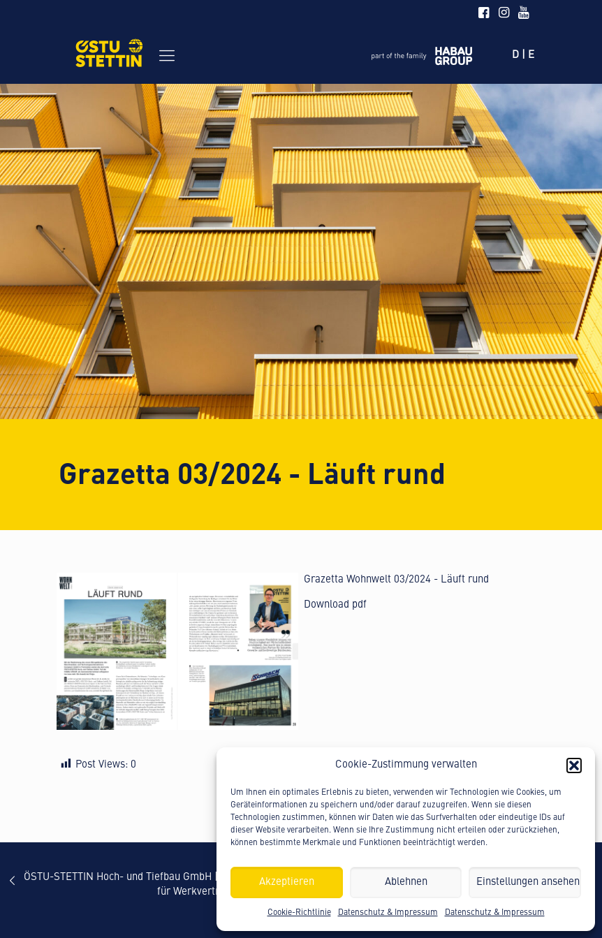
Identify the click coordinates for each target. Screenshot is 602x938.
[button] (574, 765)
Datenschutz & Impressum (388, 913)
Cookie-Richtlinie (299, 913)
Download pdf (335, 605)
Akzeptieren (286, 882)
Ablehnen (406, 882)
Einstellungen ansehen (528, 882)
